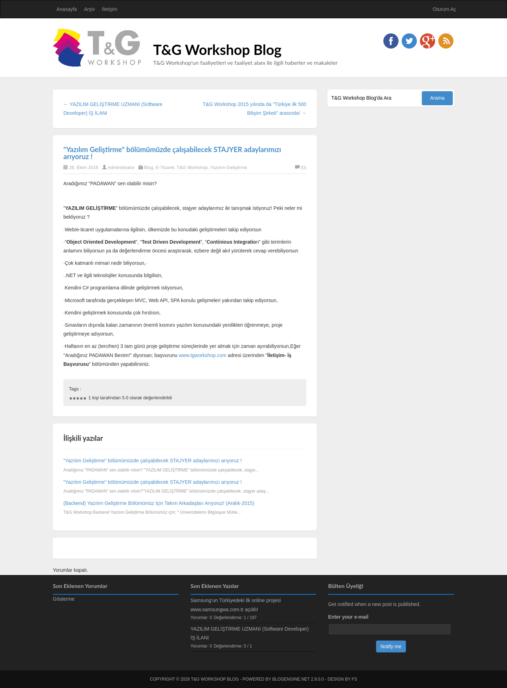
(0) (300, 167)
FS (354, 679)
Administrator (121, 167)
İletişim (110, 9)
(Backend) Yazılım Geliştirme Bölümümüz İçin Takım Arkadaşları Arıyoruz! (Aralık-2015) (158, 503)
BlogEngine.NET (290, 679)
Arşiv (89, 9)
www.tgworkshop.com (202, 355)
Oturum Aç (444, 9)
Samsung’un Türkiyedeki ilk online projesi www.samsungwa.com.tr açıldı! (235, 605)
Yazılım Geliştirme (228, 167)
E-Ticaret (165, 167)
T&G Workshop (192, 167)
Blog (148, 167)
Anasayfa (66, 9)
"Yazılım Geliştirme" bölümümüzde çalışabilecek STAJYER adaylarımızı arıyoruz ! (172, 153)
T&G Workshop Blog (217, 49)
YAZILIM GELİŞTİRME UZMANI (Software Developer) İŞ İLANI (249, 633)
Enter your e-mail (348, 617)
